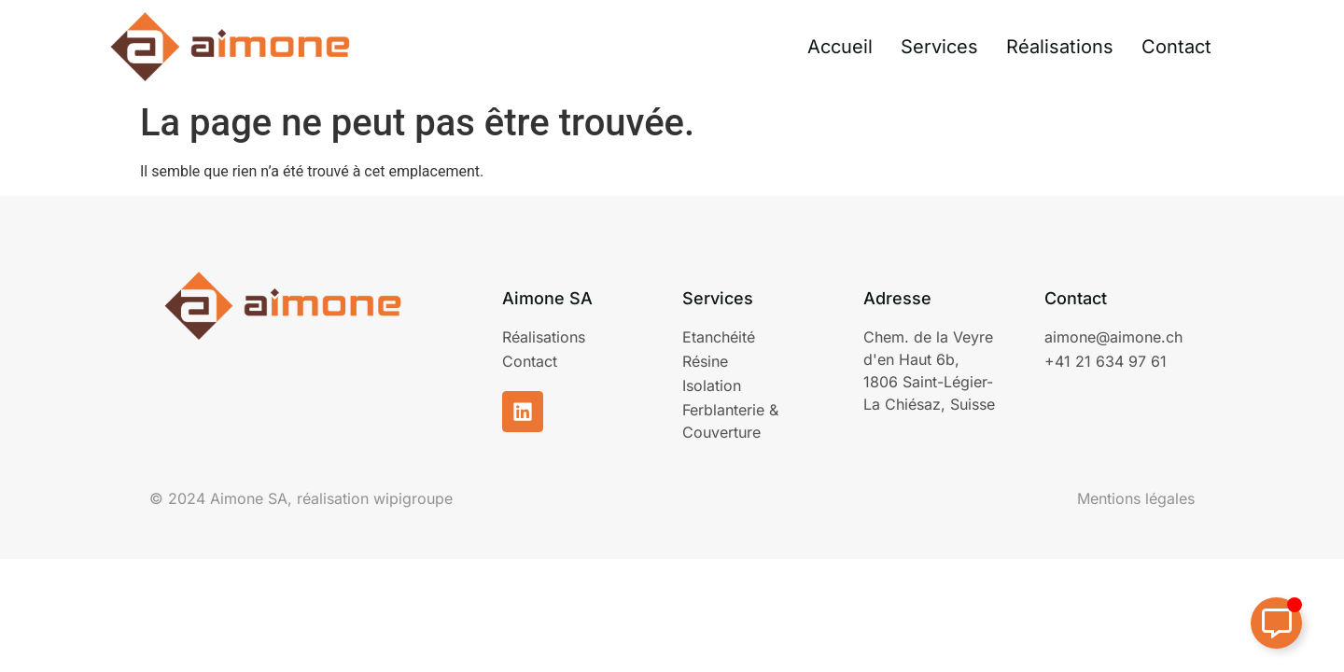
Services (939, 46)
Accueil (840, 46)
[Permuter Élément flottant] (1276, 623)
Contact (1176, 46)
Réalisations (1059, 46)
